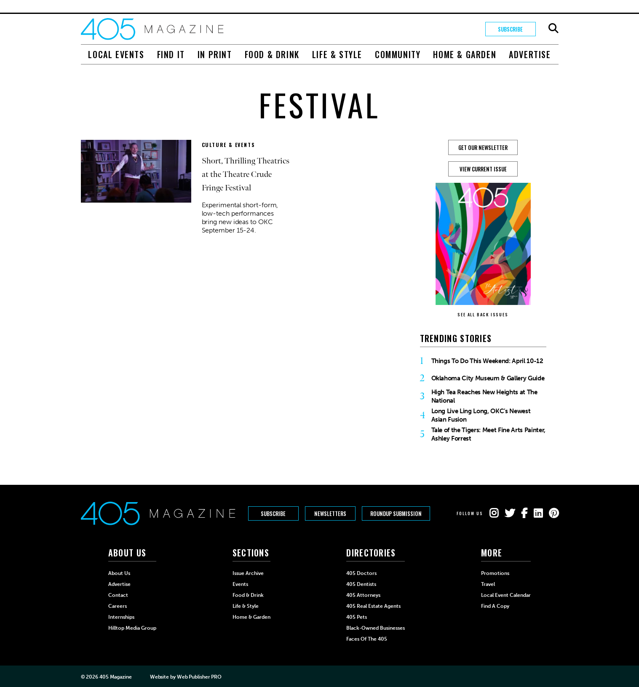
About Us (119, 573)
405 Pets (356, 617)
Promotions (495, 573)
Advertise (530, 54)
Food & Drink (272, 54)
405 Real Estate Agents (373, 606)
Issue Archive (248, 573)
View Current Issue (483, 169)
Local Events (116, 54)
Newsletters (330, 513)
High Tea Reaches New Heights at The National (484, 396)
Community (397, 54)
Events (240, 584)
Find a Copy (495, 606)
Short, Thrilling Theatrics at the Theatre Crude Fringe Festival (245, 174)
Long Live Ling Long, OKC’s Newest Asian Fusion (481, 415)
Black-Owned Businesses (375, 628)
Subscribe (510, 29)
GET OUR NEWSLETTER (483, 147)
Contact (118, 595)
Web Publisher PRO (199, 677)
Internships (121, 617)
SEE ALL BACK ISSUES (482, 314)
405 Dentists (361, 584)
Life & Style (337, 54)
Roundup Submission (396, 513)
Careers (117, 606)
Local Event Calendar (506, 595)
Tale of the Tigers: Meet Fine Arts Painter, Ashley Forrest (488, 434)
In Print (215, 54)
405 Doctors (361, 573)
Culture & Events (228, 144)
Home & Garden (464, 54)
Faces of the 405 (366, 639)
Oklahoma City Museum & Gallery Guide (488, 378)
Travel (488, 584)
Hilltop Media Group (132, 628)
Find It (171, 54)
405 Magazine (115, 677)
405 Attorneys (363, 595)
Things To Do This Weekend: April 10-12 (487, 361)
